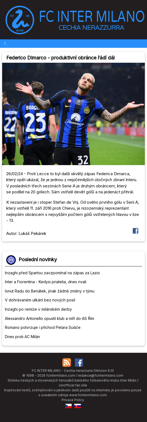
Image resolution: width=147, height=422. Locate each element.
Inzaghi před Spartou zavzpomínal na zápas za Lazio (52, 272)
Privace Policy (73, 400)
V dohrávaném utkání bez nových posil (40, 300)
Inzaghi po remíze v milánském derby (38, 309)
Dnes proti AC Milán (22, 336)
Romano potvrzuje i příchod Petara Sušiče (43, 327)
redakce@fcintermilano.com (100, 375)
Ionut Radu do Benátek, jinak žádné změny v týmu (49, 291)
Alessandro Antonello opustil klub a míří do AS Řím (49, 318)
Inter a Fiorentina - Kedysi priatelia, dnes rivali (45, 281)
